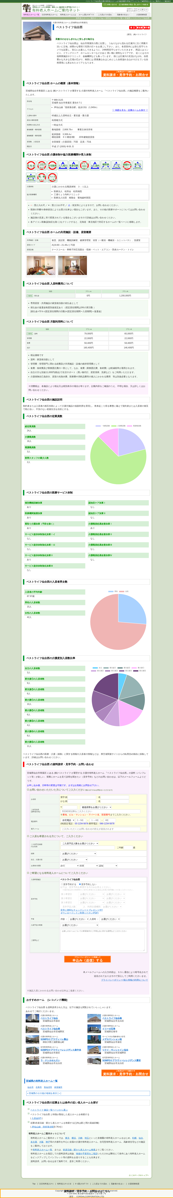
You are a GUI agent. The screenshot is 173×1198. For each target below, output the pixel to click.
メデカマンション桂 (112, 1039)
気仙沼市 (48, 1087)
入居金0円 (36, 1118)
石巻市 (39, 1087)
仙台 (141, 1138)
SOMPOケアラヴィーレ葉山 (54, 1039)
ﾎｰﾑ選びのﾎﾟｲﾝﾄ (81, 1184)
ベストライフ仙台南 (112, 1018)
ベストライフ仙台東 (50, 1029)
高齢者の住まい (123, 15)
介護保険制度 (141, 15)
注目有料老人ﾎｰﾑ (46, 1184)
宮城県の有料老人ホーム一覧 (42, 1081)
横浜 (74, 1138)
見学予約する (68, 884)
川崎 (80, 1138)
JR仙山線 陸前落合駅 (43, 1127)
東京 (67, 1138)
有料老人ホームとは (68, 15)
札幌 (134, 1138)
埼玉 (87, 1138)
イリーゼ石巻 (108, 1029)
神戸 (48, 1142)
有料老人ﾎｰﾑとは (64, 1184)
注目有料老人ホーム (50, 15)
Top (33, 1184)
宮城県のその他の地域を (41, 1093)
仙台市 (30, 1087)
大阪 (41, 1142)
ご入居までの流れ (105, 15)
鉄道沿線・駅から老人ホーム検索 (79, 1150)
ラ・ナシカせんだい (50, 1060)
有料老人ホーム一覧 (31, 15)
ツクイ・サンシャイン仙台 (115, 1050)
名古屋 (34, 1142)
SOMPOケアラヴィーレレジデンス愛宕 (121, 1060)
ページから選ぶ (49, 1110)
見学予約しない (87, 884)
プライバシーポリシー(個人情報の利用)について (124, 980)
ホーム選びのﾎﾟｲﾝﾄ (86, 15)
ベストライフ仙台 (49, 1018)
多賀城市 (58, 1087)
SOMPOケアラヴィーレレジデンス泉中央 (61, 1050)
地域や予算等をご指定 (87, 1153)
